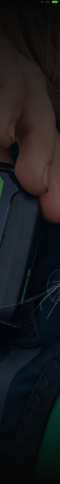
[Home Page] (5, 2)
